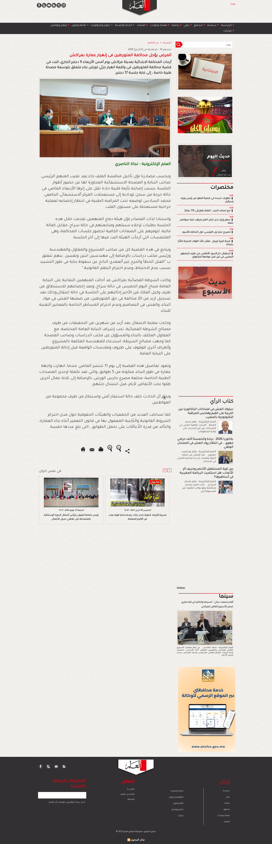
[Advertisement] (131, 422)
